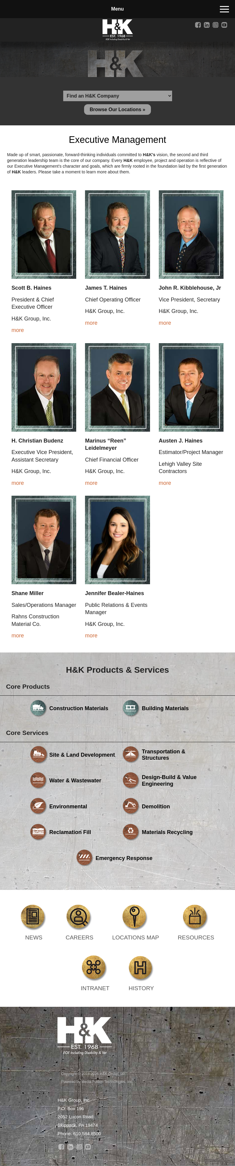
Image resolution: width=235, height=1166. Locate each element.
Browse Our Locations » (117, 109)
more (17, 330)
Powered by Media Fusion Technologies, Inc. (97, 1082)
